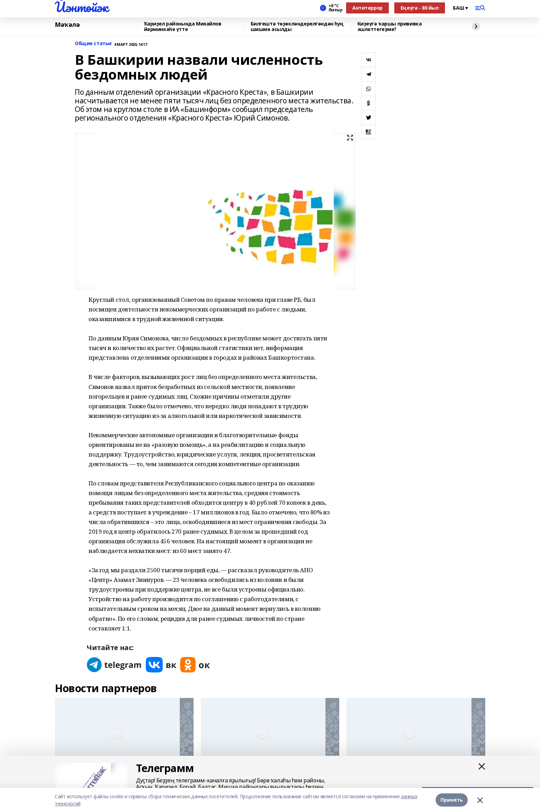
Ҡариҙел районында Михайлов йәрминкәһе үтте (182, 26)
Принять (451, 799)
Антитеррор (367, 7)
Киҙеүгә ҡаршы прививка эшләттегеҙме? (389, 26)
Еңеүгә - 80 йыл (420, 7)
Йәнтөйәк (81, 6)
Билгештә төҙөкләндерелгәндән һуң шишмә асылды (297, 26)
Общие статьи (93, 44)
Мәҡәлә (67, 25)
